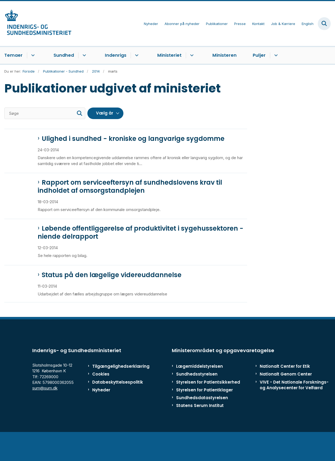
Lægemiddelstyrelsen (199, 393)
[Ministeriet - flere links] (191, 55)
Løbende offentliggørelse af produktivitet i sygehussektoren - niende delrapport (140, 243)
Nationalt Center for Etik (285, 393)
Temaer (13, 55)
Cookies (100, 400)
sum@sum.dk (45, 414)
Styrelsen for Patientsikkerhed (208, 408)
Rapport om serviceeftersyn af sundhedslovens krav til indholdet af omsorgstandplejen (130, 193)
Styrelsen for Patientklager (204, 416)
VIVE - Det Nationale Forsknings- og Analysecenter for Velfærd (294, 411)
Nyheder (101, 416)
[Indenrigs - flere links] (136, 55)
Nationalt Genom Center (286, 400)
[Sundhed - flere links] (83, 55)
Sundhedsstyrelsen (197, 400)
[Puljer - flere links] (275, 55)
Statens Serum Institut (200, 432)
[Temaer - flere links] (32, 55)
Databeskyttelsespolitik (113, 408)
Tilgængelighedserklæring (113, 393)
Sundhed (64, 55)
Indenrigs (115, 55)
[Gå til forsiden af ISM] (36, 23)
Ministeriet (169, 55)
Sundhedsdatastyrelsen (202, 424)
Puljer (259, 55)
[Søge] (44, 113)
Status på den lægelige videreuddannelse (111, 289)
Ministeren (224, 55)
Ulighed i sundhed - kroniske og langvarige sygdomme (133, 139)
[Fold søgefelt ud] (324, 23)
